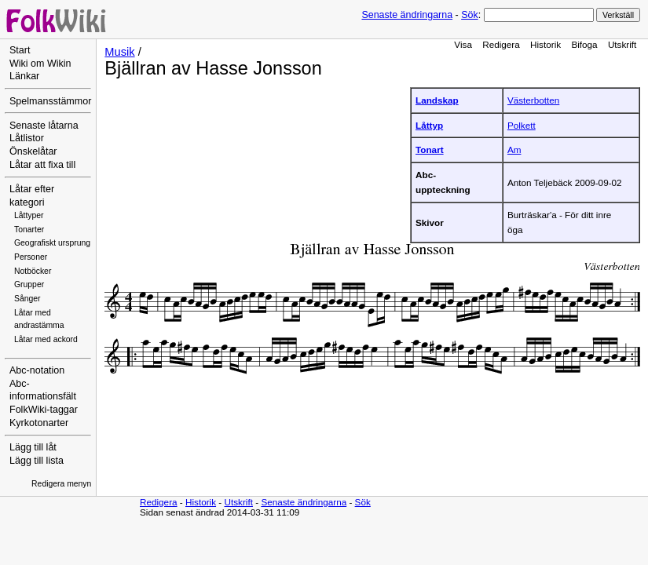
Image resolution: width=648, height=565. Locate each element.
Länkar (24, 76)
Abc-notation (36, 370)
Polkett (521, 125)
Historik (545, 44)
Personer (30, 257)
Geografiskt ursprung (52, 243)
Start (19, 50)
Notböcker (32, 271)
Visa (463, 44)
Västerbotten (533, 100)
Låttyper (29, 215)
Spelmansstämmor (50, 101)
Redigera (501, 44)
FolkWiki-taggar (43, 409)
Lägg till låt (33, 447)
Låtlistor (26, 138)
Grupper (29, 284)
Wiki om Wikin (40, 63)
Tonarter (29, 229)
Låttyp (429, 125)
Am (514, 149)
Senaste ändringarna (406, 14)
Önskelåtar (33, 151)
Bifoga (584, 44)
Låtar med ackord (46, 339)
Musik (119, 52)
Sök (469, 14)
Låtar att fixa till (42, 164)
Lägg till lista (36, 460)
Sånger (27, 298)
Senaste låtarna (44, 125)
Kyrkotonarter (38, 422)
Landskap (437, 100)
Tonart (430, 149)
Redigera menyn (61, 483)
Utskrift (622, 44)
